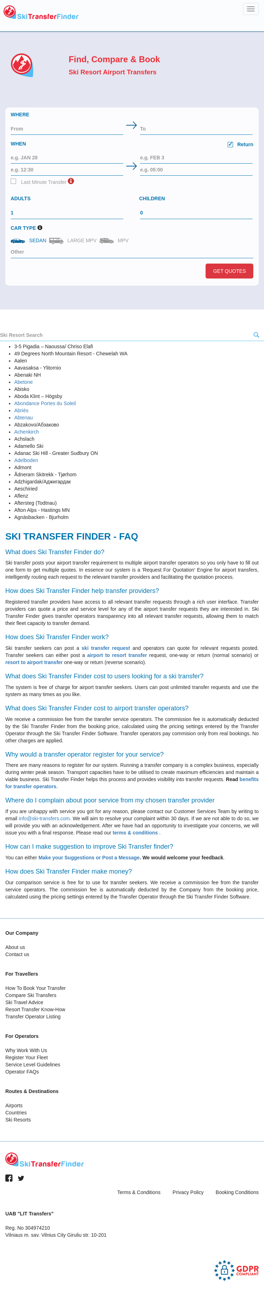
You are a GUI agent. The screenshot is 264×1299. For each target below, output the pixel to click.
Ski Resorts (18, 1120)
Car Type (23, 228)
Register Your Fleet (26, 1057)
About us (15, 947)
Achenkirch (26, 432)
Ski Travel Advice (24, 1002)
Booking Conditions (237, 1192)
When (132, 145)
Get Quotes (229, 271)
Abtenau (23, 417)
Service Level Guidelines (32, 1064)
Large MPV (73, 241)
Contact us (17, 954)
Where (20, 114)
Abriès (21, 410)
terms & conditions (136, 833)
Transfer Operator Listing (33, 1016)
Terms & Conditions (138, 1192)
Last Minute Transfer (39, 182)
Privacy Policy (187, 1192)
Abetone (23, 382)
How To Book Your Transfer (35, 988)
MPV (114, 241)
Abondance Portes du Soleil (45, 403)
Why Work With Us (26, 1050)
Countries (16, 1112)
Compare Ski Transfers (30, 995)
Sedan (29, 240)
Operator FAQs (22, 1072)
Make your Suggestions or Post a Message (89, 857)
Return (240, 144)
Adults (21, 198)
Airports (13, 1105)
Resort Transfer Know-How (35, 1009)
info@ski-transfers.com (44, 818)
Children (152, 198)
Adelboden (26, 460)
